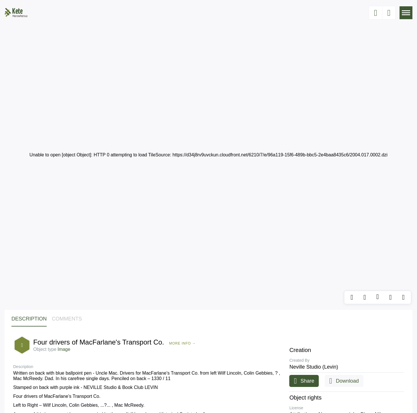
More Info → (182, 343)
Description (29, 319)
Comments (67, 319)
